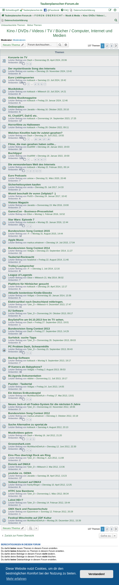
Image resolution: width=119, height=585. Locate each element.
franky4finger (33, 485)
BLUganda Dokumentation (24, 375)
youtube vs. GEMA (19, 473)
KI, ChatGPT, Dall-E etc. (22, 115)
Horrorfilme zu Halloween (24, 124)
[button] (116, 45)
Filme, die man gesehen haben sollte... (32, 144)
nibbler (30, 378)
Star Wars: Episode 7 (21, 219)
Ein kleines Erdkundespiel (24, 392)
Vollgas (30, 251)
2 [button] (107, 46)
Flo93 (30, 196)
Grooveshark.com (19, 443)
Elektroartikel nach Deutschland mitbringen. (35, 301)
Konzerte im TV (17, 57)
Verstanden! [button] (97, 574)
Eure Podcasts (17, 175)
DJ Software (15, 310)
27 (44, 139)
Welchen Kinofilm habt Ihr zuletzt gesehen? (35, 132)
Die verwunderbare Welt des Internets (31, 164)
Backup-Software (19, 357)
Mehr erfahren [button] (16, 578)
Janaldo (31, 109)
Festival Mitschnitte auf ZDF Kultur (30, 517)
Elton (29, 214)
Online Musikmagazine (22, 97)
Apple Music (16, 239)
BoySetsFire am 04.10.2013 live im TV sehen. (36, 319)
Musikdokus (15, 88)
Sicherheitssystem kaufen (24, 184)
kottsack (31, 80)
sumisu (30, 71)
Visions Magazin (18, 202)
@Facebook (53, 10)
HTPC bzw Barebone (21, 490)
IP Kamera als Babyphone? (25, 366)
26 (40, 139)
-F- (28, 233)
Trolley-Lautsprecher (21, 265)
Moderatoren (19, 40)
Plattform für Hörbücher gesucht (28, 283)
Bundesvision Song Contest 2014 (29, 248)
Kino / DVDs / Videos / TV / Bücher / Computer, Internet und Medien (59, 33)
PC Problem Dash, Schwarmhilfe (28, 346)
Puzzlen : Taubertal (20, 383)
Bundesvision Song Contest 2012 (29, 413)
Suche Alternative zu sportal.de (27, 424)
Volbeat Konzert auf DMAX (24, 482)
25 (36, 139)
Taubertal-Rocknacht (21, 256)
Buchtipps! (15, 153)
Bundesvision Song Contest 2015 (29, 230)
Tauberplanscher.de (32, 10)
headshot (31, 259)
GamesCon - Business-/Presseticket (30, 211)
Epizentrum (32, 511)
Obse (29, 277)
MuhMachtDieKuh (35, 395)
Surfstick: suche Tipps (22, 337)
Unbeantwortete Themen (13, 25)
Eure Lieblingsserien (21, 77)
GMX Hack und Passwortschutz (27, 508)
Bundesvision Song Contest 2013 (29, 328)
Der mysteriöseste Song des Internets (31, 68)
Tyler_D (31, 304)
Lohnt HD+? (15, 499)
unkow (30, 178)
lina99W (31, 147)
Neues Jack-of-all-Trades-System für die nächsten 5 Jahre (44, 404)
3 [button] (111, 46)
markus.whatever (35, 242)
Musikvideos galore (20, 432)
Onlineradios (16, 106)
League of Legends (20, 274)
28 (48, 139)
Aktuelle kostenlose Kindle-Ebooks (30, 292)
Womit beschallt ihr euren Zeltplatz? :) (32, 193)
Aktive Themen (34, 25)
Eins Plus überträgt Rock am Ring (29, 455)
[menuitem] (65, 10)
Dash (29, 60)
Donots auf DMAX (19, 464)
